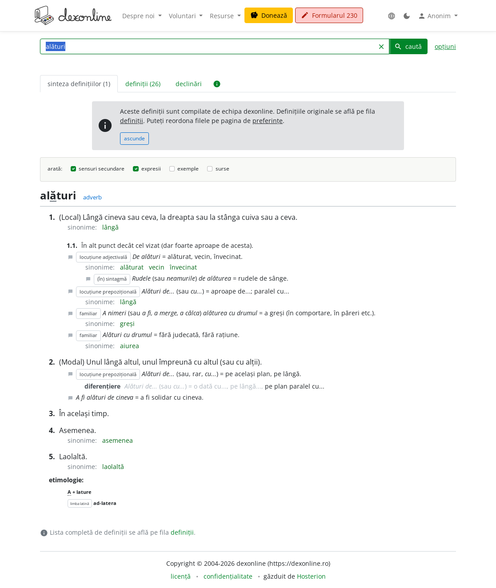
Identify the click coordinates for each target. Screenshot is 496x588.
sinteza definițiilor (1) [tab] (79, 83)
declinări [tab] (189, 83)
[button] (391, 16)
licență (181, 576)
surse (222, 168)
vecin (157, 267)
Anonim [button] (435, 16)
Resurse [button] (223, 16)
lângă (110, 227)
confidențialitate (228, 576)
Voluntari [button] (183, 16)
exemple (188, 168)
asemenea (117, 440)
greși (127, 323)
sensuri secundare (101, 168)
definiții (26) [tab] (142, 83)
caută (408, 46)
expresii (151, 168)
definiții (131, 120)
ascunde (134, 138)
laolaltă (113, 466)
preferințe (267, 120)
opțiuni (445, 46)
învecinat (183, 267)
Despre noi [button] (139, 16)
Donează (268, 15)
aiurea (129, 346)
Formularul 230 (329, 15)
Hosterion (311, 576)
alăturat (132, 267)
